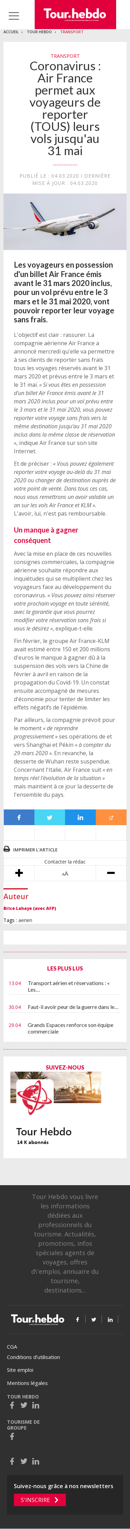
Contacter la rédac (65, 861)
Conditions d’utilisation (33, 1356)
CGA (12, 1346)
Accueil (11, 31)
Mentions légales (27, 1382)
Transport (72, 31)
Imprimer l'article (35, 850)
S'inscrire (35, 1500)
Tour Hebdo (39, 31)
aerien (25, 920)
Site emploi (20, 1369)
